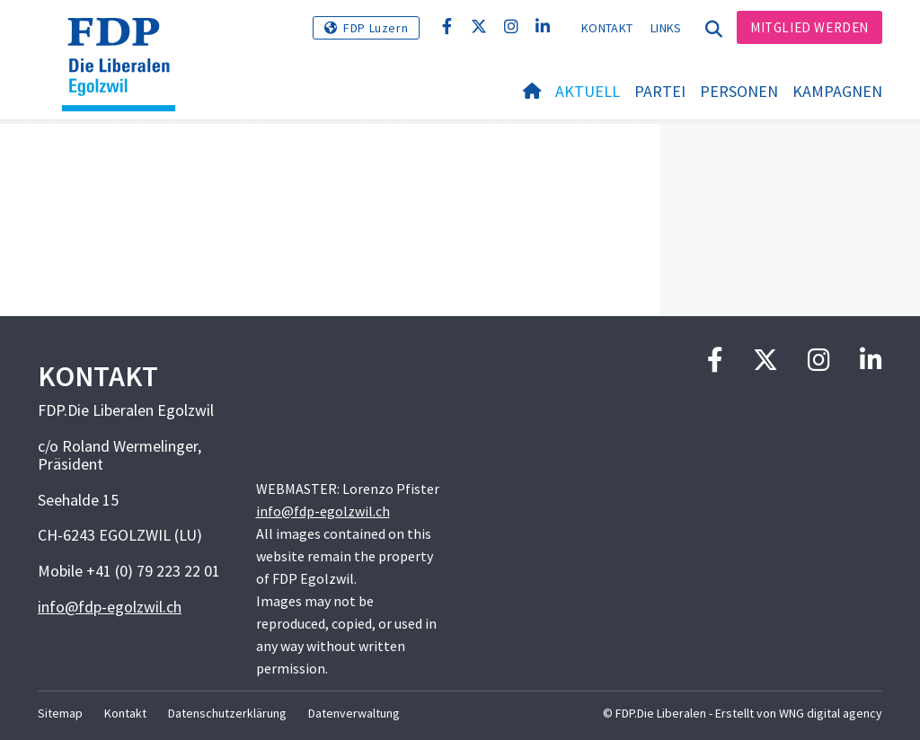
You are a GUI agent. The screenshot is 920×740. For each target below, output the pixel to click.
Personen (739, 91)
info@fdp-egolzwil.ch (109, 606)
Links (666, 28)
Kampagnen (837, 91)
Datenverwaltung (354, 713)
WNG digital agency (830, 713)
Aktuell (587, 91)
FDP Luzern (375, 28)
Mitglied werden (809, 27)
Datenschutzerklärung (227, 713)
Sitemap (60, 713)
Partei (660, 91)
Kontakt (606, 28)
